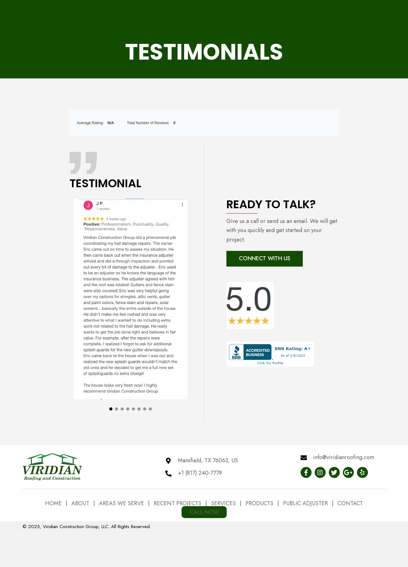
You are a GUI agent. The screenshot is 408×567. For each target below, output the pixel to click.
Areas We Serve (121, 503)
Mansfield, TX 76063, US (208, 460)
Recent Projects (177, 503)
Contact (350, 503)
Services (223, 503)
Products (259, 503)
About (80, 503)
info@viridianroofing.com (343, 457)
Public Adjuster (305, 503)
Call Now (204, 512)
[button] (110, 413)
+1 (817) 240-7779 (200, 473)
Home (53, 503)
